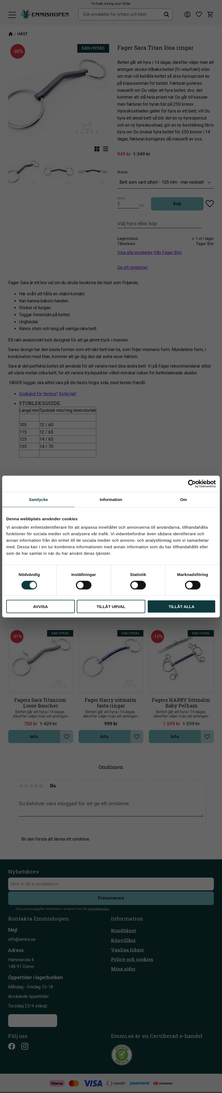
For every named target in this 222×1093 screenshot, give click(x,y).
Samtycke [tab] (38, 499)
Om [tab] (183, 499)
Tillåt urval (111, 606)
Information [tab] (111, 499)
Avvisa (40, 606)
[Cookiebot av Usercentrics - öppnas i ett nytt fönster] (192, 484)
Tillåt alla (182, 606)
